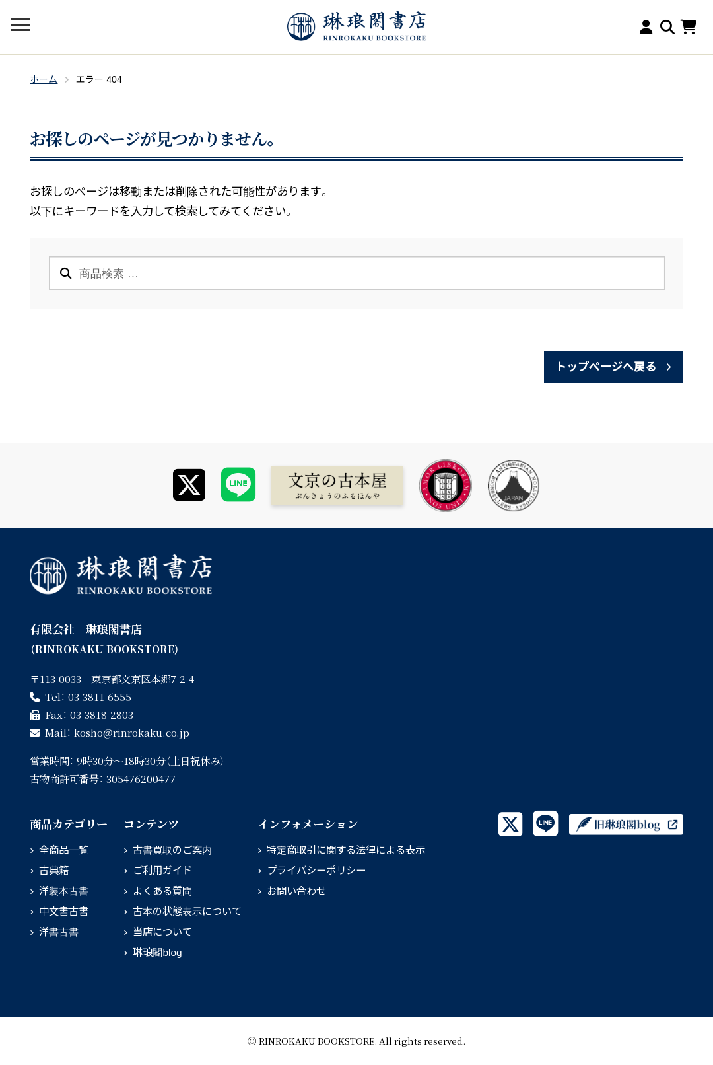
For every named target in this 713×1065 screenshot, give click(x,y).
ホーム (43, 79)
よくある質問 (162, 891)
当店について (162, 931)
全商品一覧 (63, 850)
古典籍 (54, 870)
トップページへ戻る (605, 366)
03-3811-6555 (99, 696)
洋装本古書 (63, 891)
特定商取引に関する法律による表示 (346, 850)
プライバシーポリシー (316, 870)
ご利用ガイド (162, 870)
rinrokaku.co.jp (131, 732)
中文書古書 (63, 911)
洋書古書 (59, 931)
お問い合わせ (296, 891)
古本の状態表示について (187, 911)
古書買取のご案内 (172, 850)
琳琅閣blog (157, 952)
